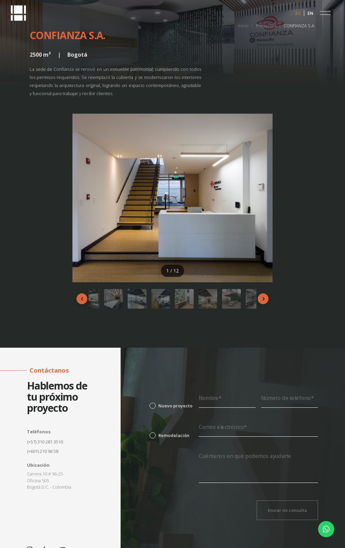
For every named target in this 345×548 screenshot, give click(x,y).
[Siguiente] (263, 298)
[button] (325, 13)
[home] (18, 13)
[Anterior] (81, 298)
